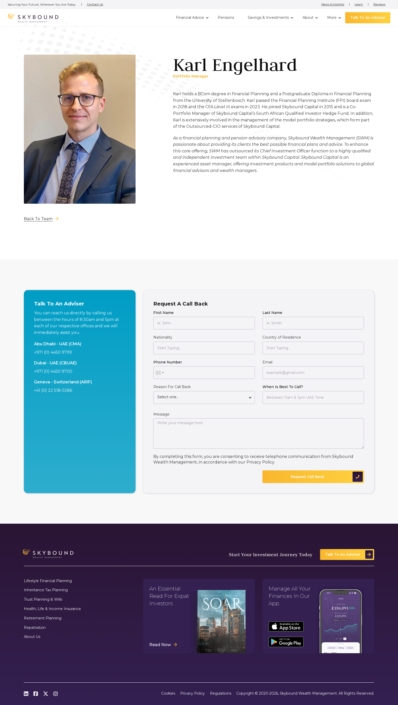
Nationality (162, 340)
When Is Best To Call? (282, 390)
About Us (32, 637)
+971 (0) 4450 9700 (53, 374)
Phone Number (167, 365)
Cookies (168, 693)
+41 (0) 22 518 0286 (53, 393)
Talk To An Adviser (367, 17)
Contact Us (95, 4)
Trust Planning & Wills (43, 599)
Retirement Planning (42, 618)
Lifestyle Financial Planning (48, 581)
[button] (192, 18)
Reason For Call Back (172, 390)
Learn (359, 4)
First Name (163, 316)
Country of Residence (281, 340)
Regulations (220, 693)
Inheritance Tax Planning (46, 590)
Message (161, 417)
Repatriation (35, 628)
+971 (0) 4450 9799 (53, 355)
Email (267, 365)
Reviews (379, 4)
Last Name (272, 316)
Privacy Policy (260, 465)
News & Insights (332, 4)
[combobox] (159, 376)
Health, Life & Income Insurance (52, 609)
